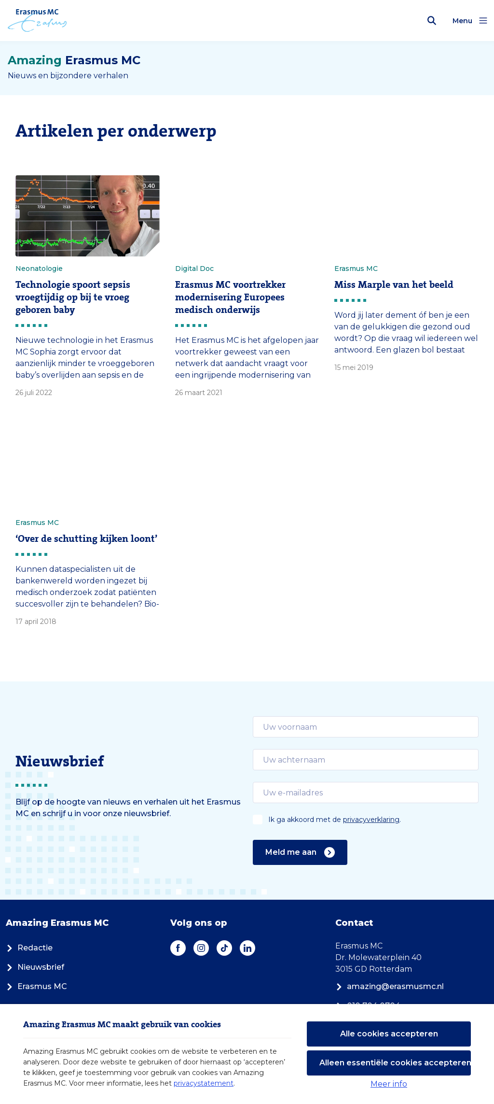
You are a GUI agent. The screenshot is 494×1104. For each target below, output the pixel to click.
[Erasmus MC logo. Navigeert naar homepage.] (37, 20)
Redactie (29, 947)
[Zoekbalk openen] (431, 21)
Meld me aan (300, 852)
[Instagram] (201, 948)
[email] (366, 726)
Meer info (388, 1084)
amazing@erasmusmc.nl (389, 986)
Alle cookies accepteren (389, 1033)
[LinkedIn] (247, 948)
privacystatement (203, 1083)
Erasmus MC (36, 986)
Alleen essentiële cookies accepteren (395, 1062)
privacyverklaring (371, 819)
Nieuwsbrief (35, 967)
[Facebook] (178, 948)
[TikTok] (224, 948)
